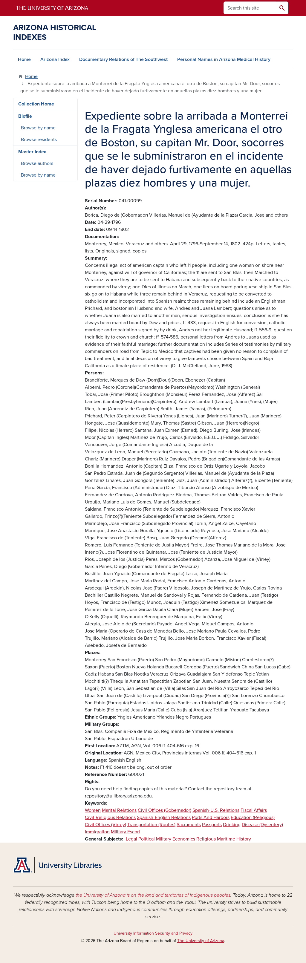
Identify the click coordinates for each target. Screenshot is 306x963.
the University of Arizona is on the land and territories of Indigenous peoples (153, 895)
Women (93, 810)
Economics (183, 839)
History (243, 839)
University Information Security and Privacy (153, 933)
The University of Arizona (200, 940)
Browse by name (38, 128)
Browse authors (37, 163)
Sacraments (189, 825)
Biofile (25, 116)
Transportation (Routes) (151, 825)
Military (163, 839)
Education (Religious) (253, 817)
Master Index (32, 152)
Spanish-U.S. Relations (215, 810)
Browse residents (39, 140)
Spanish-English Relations (164, 817)
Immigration (97, 832)
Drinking (232, 825)
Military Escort (125, 832)
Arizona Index (55, 59)
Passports (212, 825)
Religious (206, 839)
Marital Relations (119, 810)
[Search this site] (250, 7)
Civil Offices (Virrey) (105, 825)
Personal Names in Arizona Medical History (223, 59)
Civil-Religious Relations (110, 817)
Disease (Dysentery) (262, 825)
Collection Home (36, 104)
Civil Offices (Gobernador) (164, 810)
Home (24, 59)
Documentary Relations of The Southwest (123, 59)
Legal (131, 839)
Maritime (226, 839)
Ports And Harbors (211, 817)
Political (146, 839)
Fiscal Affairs (254, 810)
